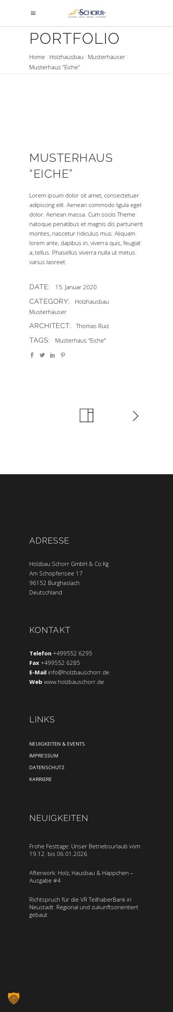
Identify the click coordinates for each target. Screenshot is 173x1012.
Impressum (43, 755)
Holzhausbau (66, 57)
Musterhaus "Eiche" (80, 340)
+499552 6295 (72, 653)
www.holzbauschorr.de (74, 681)
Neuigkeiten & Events (57, 743)
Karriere (40, 779)
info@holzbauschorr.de (78, 672)
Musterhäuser (106, 57)
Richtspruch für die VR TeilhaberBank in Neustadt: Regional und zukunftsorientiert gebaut (83, 907)
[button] (13, 998)
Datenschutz (47, 767)
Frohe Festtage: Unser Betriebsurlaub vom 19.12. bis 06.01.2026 (84, 849)
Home (37, 57)
